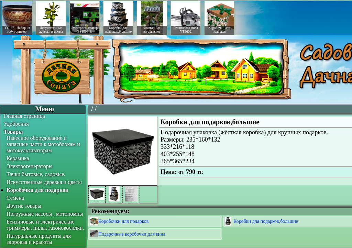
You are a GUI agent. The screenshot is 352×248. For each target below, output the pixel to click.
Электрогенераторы (30, 166)
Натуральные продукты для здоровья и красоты (39, 239)
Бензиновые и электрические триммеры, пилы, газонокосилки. (45, 225)
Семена (15, 198)
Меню (44, 109)
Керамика (18, 158)
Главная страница (24, 116)
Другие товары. (25, 206)
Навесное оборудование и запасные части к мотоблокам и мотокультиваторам (43, 144)
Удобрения (16, 124)
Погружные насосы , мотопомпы (45, 214)
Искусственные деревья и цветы (44, 182)
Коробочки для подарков (37, 190)
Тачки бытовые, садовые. (36, 174)
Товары (13, 132)
